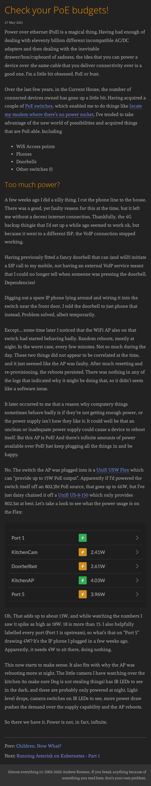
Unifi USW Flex (112, 470)
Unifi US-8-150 (73, 495)
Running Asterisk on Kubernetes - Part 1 (58, 756)
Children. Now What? (38, 746)
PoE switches (39, 106)
